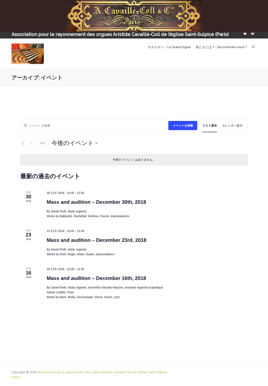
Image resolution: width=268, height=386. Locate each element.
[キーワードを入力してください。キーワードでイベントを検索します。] (94, 125)
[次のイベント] (31, 143)
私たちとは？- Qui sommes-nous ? (221, 47)
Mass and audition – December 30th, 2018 (96, 202)
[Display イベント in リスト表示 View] (209, 125)
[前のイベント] (22, 143)
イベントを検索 (183, 125)
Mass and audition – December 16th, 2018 (96, 278)
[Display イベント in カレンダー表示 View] (232, 125)
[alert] (134, 159)
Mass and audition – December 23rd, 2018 (96, 240)
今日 (42, 143)
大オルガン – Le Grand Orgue (169, 47)
